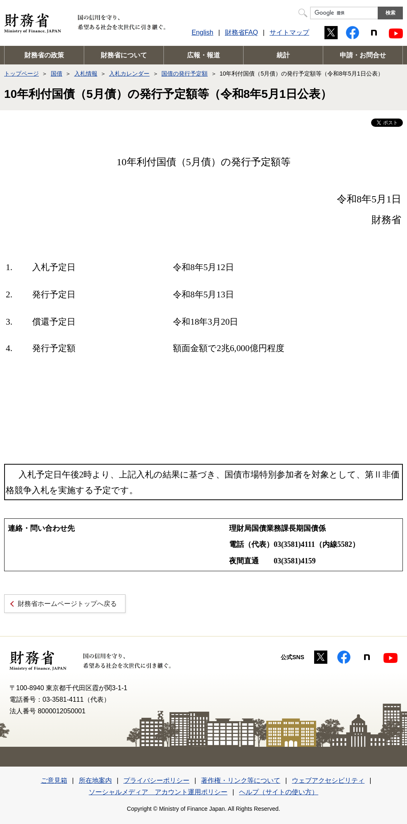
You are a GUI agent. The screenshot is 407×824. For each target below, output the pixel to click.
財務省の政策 (44, 55)
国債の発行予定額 (184, 73)
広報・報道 (203, 55)
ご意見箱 (54, 780)
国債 (56, 73)
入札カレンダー (129, 73)
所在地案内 (95, 780)
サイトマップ (289, 32)
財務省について (124, 55)
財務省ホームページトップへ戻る (67, 603)
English (202, 32)
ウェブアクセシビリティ (328, 780)
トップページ (21, 73)
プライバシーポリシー (156, 780)
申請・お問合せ (363, 55)
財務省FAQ (241, 32)
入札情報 (85, 73)
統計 (283, 55)
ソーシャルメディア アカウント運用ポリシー (158, 792)
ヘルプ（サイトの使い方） (278, 792)
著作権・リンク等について (240, 780)
